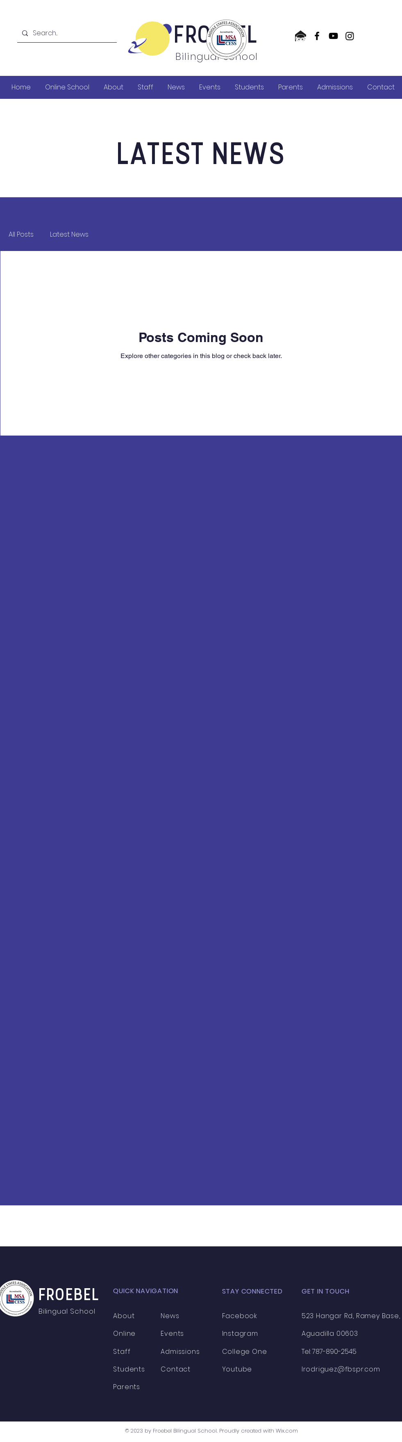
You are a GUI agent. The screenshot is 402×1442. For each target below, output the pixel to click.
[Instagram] (349, 35)
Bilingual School (68, 1311)
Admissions (180, 1351)
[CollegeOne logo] (300, 35)
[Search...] (66, 33)
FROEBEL (69, 1296)
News (170, 1316)
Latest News (69, 234)
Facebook (239, 1316)
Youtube (237, 1369)
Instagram (240, 1333)
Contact (176, 1369)
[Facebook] (317, 35)
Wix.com (287, 1431)
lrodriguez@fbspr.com (341, 1369)
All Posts (21, 234)
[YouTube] (333, 35)
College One (244, 1351)
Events (172, 1333)
